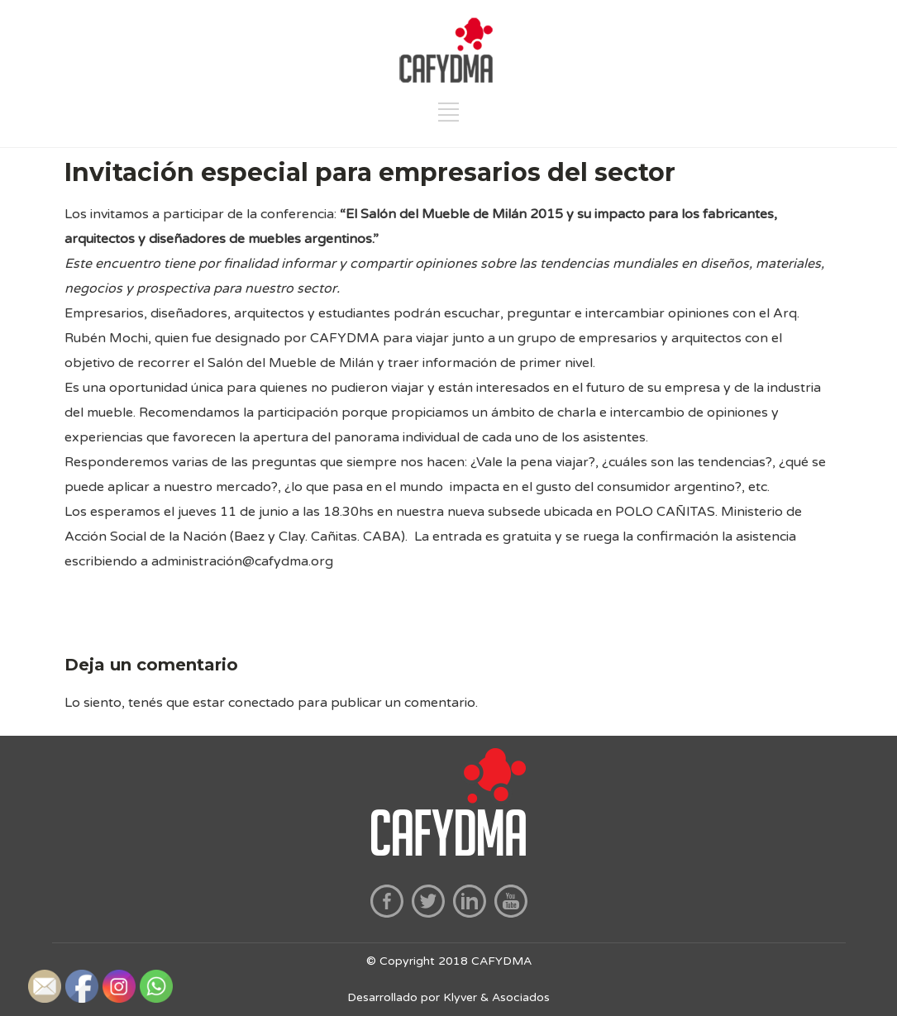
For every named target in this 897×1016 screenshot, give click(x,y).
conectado (261, 702)
